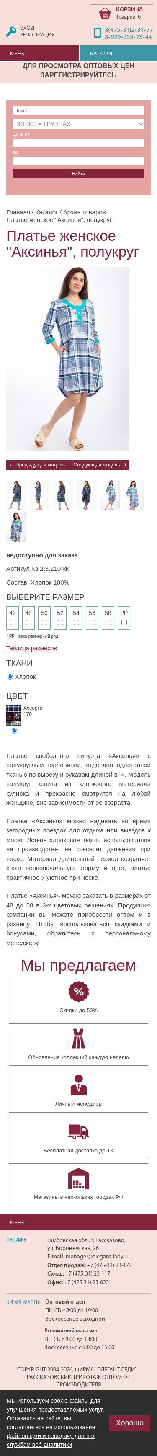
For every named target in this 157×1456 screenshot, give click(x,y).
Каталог (46, 212)
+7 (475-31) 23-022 (86, 1282)
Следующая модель (96, 465)
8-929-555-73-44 (128, 37)
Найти (78, 173)
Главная (18, 212)
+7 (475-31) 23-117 (87, 1273)
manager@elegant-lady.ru (98, 1256)
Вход (27, 27)
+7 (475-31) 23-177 (109, 1265)
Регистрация (37, 34)
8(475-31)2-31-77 (129, 30)
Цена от (21, 134)
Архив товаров (84, 212)
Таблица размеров (31, 648)
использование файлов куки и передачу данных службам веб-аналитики (51, 1436)
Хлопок (25, 676)
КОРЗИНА (129, 9)
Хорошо (130, 1423)
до (15, 152)
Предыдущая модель (40, 465)
